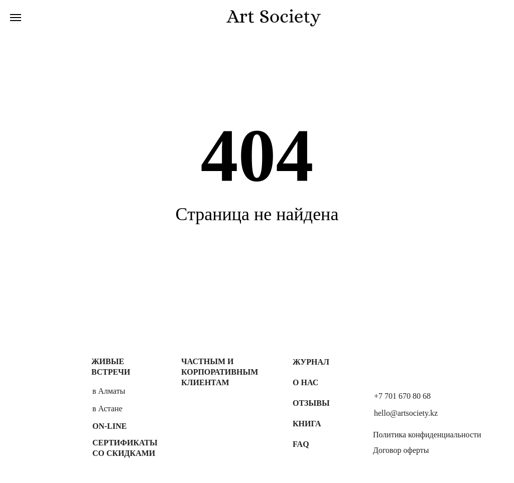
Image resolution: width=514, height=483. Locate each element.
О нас (305, 382)
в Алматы (108, 391)
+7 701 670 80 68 (402, 396)
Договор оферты (401, 450)
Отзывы (311, 403)
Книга (307, 423)
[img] (48, 383)
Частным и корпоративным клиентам (219, 372)
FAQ (301, 444)
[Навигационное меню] (15, 17)
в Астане (107, 408)
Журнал (311, 362)
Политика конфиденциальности (427, 434)
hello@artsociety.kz (406, 413)
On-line (109, 426)
